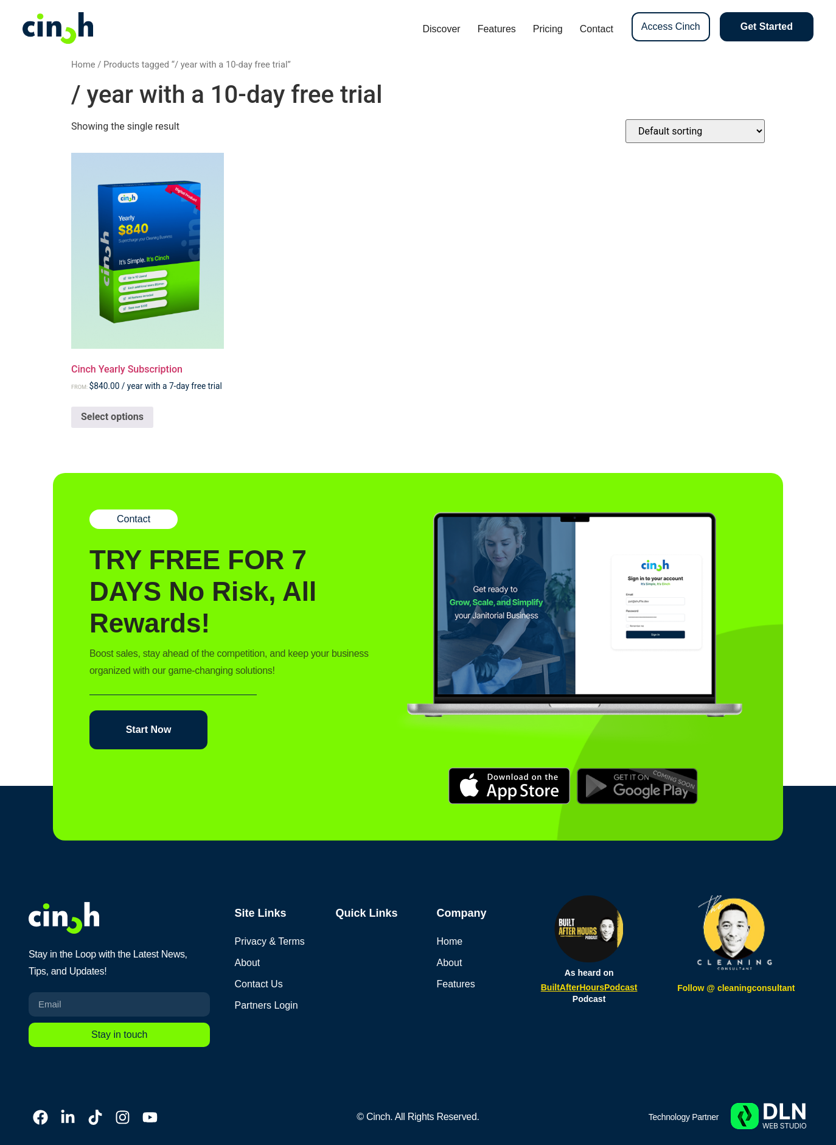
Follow (691, 988)
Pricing (548, 29)
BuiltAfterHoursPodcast (589, 987)
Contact (596, 29)
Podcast (589, 999)
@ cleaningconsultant (750, 988)
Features (497, 29)
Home (83, 64)
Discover (441, 29)
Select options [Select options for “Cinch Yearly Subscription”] (112, 416)
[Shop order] (695, 131)
